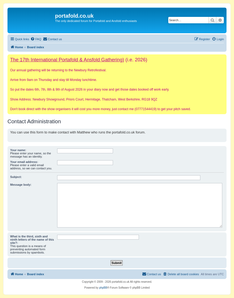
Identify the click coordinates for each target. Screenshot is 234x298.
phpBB (103, 287)
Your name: (18, 150)
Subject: (16, 176)
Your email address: (24, 161)
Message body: (20, 184)
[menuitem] (35, 39)
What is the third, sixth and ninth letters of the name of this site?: (32, 239)
